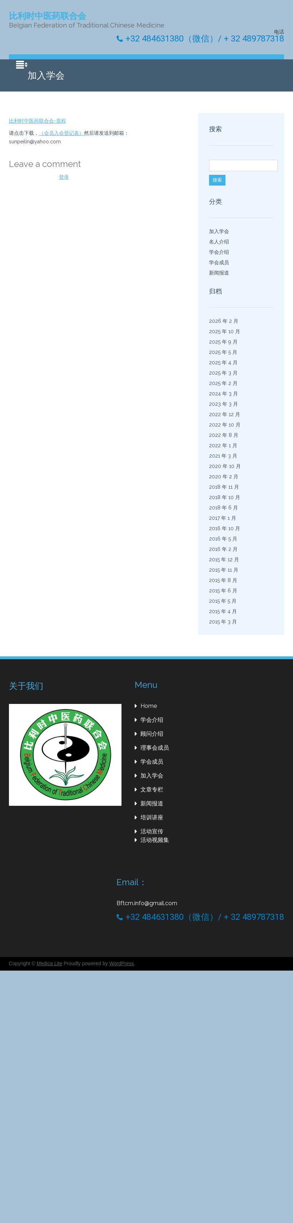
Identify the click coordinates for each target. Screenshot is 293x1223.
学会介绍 (219, 252)
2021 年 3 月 (223, 456)
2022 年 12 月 (224, 414)
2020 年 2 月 (223, 476)
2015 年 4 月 (223, 611)
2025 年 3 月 (223, 373)
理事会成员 (154, 747)
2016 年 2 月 (223, 549)
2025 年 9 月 (223, 342)
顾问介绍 (151, 733)
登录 (64, 177)
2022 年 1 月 (223, 445)
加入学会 (219, 231)
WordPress (121, 963)
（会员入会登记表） (61, 133)
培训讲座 (151, 817)
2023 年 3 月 (223, 404)
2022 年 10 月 (224, 425)
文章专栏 (151, 789)
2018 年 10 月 (224, 497)
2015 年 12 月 (224, 559)
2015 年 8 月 (223, 580)
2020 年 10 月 (225, 466)
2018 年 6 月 (223, 508)
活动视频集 (154, 840)
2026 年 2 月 (223, 321)
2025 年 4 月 (223, 362)
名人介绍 (219, 242)
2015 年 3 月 (223, 622)
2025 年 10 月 (224, 331)
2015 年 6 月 (223, 590)
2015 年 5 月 (223, 601)
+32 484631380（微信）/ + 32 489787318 (200, 38)
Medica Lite (50, 963)
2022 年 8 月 (223, 435)
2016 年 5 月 (223, 539)
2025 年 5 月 (223, 352)
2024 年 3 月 (223, 393)
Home (148, 705)
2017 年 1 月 (222, 518)
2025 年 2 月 (223, 383)
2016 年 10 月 (224, 528)
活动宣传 (151, 831)
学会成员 (219, 262)
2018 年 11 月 (224, 487)
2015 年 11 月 (223, 570)
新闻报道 (219, 273)
